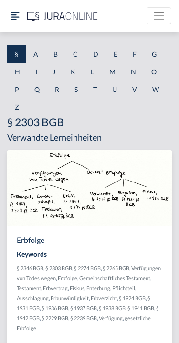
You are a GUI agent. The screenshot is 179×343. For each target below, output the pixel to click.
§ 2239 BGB (83, 318)
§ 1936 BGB (55, 308)
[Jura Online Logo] (62, 16)
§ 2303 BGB (58, 268)
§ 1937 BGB (83, 308)
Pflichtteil (123, 288)
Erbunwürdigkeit (70, 298)
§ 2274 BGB (87, 268)
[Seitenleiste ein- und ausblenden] (15, 16)
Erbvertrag (55, 288)
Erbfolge (67, 278)
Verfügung (111, 318)
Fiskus (77, 288)
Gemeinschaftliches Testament (114, 278)
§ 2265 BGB (116, 268)
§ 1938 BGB (112, 308)
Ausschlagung (33, 298)
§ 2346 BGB (30, 268)
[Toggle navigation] (159, 15)
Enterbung (98, 288)
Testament (29, 288)
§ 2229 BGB (55, 318)
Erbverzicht (104, 298)
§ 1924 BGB (132, 298)
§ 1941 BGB (140, 308)
